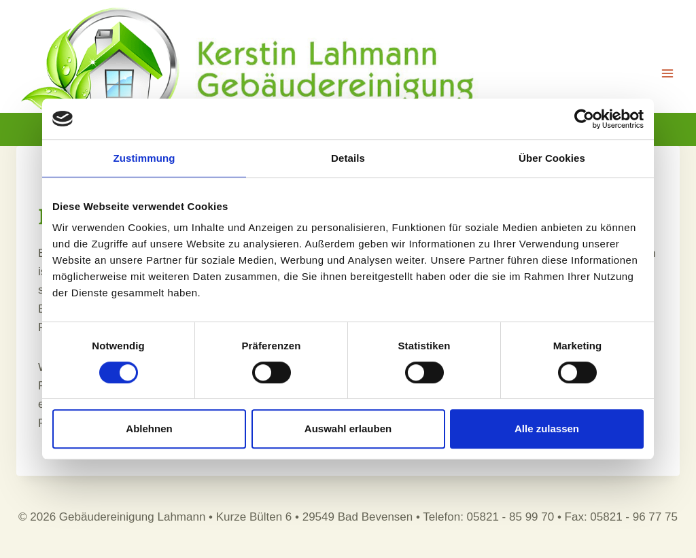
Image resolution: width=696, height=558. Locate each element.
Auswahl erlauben (348, 428)
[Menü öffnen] (667, 73)
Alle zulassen (547, 428)
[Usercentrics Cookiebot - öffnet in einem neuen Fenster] (584, 119)
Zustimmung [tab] (144, 158)
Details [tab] (348, 158)
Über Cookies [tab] (552, 158)
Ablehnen (149, 428)
